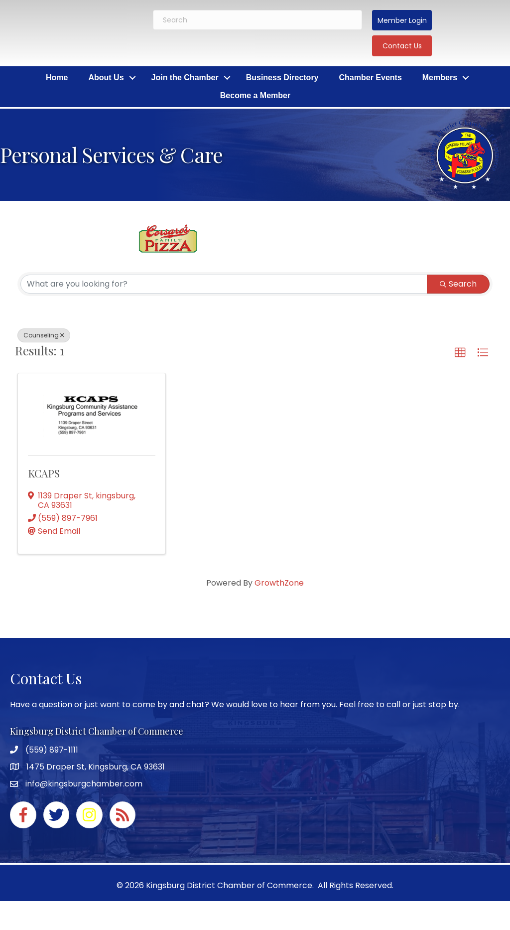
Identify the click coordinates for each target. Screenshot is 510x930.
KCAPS (44, 473)
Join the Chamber (185, 77)
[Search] (257, 20)
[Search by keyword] (223, 284)
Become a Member (255, 95)
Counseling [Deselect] (43, 335)
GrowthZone (279, 583)
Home (57, 77)
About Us (106, 77)
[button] (402, 20)
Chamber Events (370, 77)
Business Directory (282, 77)
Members (439, 77)
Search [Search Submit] (458, 284)
